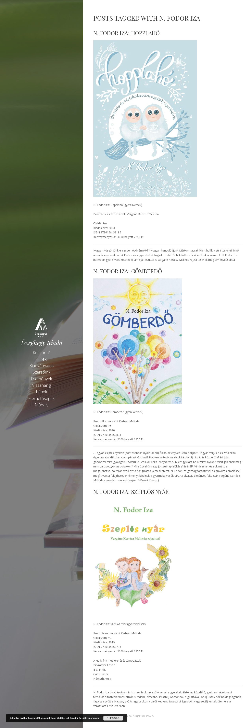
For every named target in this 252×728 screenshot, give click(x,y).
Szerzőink (41, 372)
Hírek (41, 359)
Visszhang (41, 385)
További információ (89, 718)
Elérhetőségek (42, 398)
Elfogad (113, 718)
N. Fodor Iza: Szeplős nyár (131, 491)
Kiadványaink (42, 365)
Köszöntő (41, 352)
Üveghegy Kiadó (41, 343)
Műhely (41, 405)
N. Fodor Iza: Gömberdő (127, 271)
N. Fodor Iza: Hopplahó (126, 33)
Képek (41, 391)
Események (41, 378)
